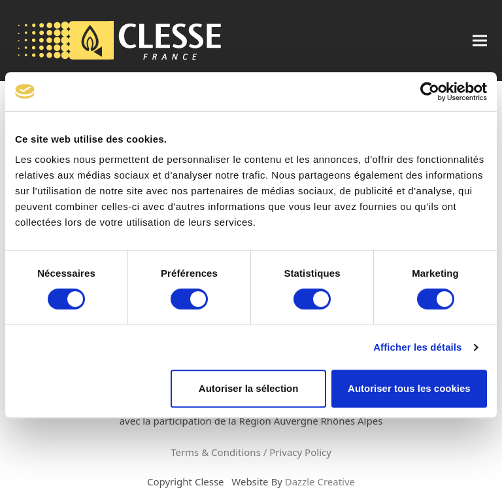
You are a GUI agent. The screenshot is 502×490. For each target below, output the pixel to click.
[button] (480, 40)
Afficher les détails (417, 347)
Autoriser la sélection (249, 388)
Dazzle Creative (320, 481)
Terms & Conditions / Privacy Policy (251, 452)
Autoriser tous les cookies (409, 388)
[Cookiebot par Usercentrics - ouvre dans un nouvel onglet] (430, 91)
